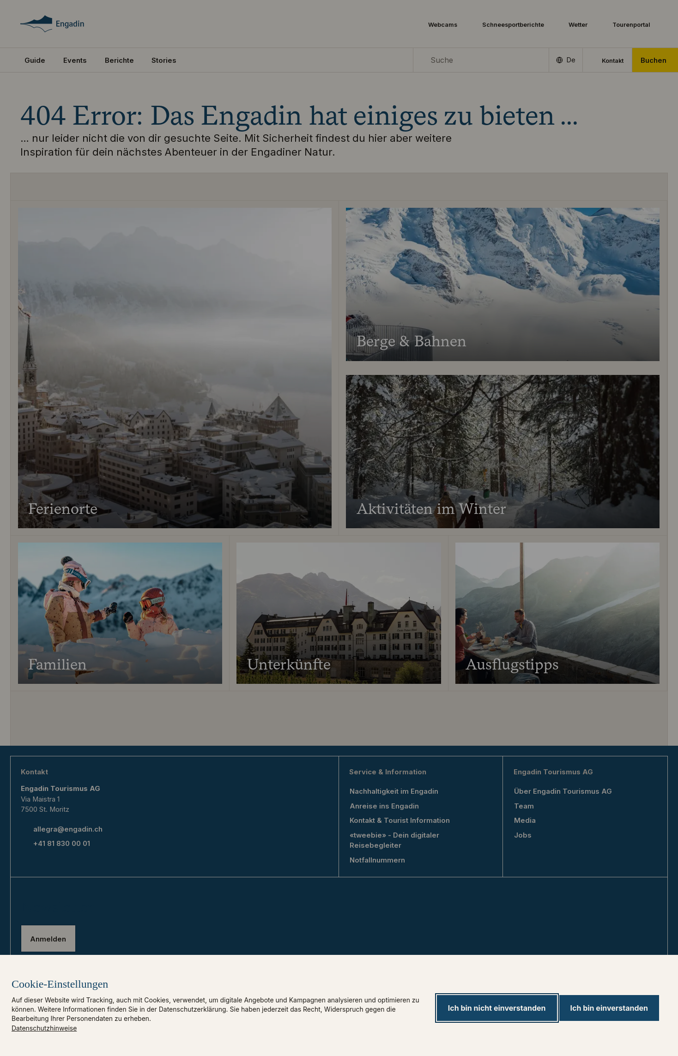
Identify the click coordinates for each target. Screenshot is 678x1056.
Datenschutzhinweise (44, 1028)
